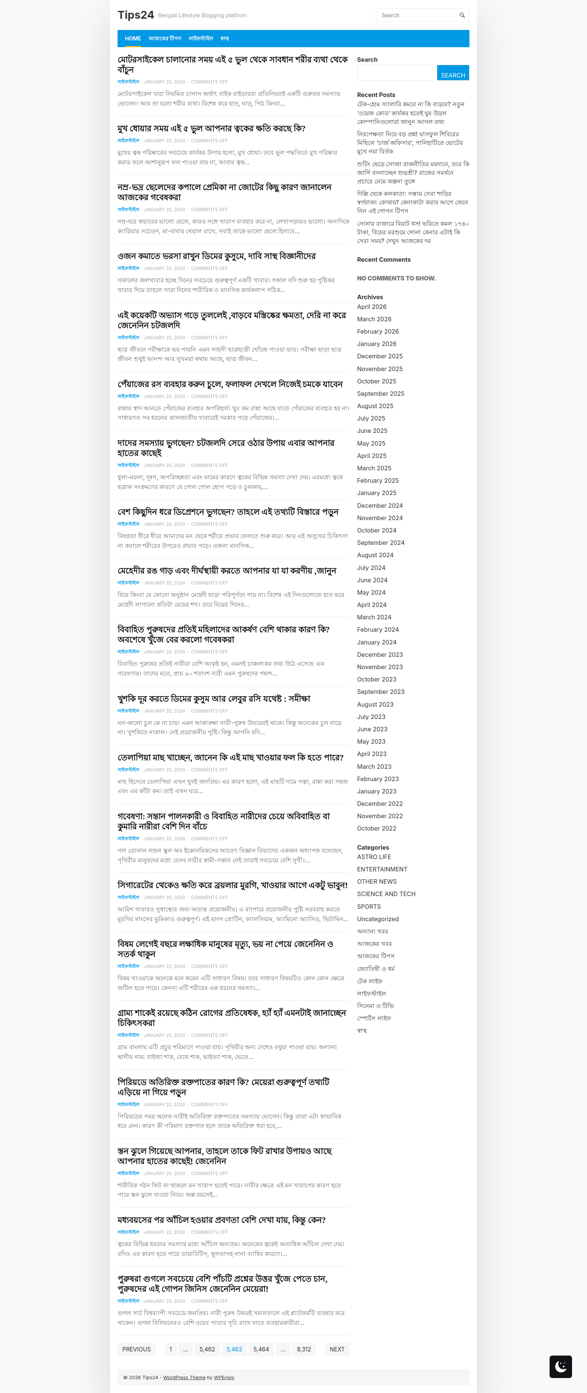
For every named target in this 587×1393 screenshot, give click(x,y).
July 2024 (371, 567)
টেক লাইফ (370, 981)
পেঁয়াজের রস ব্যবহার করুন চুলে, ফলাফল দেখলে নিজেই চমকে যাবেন (230, 384)
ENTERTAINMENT (382, 869)
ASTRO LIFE (374, 857)
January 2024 (376, 642)
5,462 (207, 1349)
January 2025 (376, 493)
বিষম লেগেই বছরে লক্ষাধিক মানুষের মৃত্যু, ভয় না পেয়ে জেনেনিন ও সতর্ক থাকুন (225, 949)
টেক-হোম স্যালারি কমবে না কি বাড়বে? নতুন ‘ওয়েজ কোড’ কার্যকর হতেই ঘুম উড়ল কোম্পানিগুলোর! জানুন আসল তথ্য (411, 112)
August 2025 (375, 406)
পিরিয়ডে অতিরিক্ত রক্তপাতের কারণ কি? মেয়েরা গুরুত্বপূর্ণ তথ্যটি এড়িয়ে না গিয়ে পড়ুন (223, 1087)
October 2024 (376, 530)
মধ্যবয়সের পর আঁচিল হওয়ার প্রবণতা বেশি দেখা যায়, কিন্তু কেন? (222, 1220)
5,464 (261, 1349)
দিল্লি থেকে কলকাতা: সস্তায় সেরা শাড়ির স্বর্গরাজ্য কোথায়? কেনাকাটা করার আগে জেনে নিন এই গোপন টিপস (412, 202)
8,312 (304, 1349)
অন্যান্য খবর (372, 931)
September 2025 (381, 393)
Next (337, 1349)
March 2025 (374, 468)
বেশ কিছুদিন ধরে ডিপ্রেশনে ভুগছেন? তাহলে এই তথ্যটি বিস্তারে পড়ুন (228, 512)
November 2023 (380, 667)
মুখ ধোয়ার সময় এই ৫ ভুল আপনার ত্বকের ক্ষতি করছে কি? (211, 128)
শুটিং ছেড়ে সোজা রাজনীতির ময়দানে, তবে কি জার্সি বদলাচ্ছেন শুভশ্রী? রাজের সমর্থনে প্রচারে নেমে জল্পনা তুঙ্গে (413, 172)
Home (133, 38)
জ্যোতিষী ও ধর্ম (376, 968)
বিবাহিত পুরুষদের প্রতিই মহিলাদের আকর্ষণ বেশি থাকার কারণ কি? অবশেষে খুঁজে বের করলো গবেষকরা (223, 634)
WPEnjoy (224, 1377)
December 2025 (380, 356)
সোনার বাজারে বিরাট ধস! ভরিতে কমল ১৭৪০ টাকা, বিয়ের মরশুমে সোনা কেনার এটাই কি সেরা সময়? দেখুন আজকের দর (413, 232)
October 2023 (376, 679)
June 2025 (372, 430)
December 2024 (380, 505)
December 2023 (380, 654)
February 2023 (378, 779)
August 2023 (375, 704)
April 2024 (372, 605)
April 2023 (372, 754)
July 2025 (371, 418)
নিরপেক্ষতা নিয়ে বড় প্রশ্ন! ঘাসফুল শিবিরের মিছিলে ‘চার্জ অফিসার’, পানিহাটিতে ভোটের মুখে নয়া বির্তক (410, 142)
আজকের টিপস (165, 38)
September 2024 (381, 542)
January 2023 (376, 791)
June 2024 (372, 580)
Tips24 (136, 14)
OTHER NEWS (377, 881)
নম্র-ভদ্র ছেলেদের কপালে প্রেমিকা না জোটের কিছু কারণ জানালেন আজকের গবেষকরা (224, 192)
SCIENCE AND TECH (386, 894)
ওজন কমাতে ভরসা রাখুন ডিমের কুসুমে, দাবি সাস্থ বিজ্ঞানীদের (217, 256)
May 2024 (371, 592)
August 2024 (375, 555)
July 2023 (371, 716)
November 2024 (380, 518)
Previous (136, 1349)
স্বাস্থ (224, 38)
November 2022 (380, 816)
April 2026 (372, 306)
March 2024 (374, 617)
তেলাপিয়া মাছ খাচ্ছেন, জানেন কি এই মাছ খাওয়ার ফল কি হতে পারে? (230, 757)
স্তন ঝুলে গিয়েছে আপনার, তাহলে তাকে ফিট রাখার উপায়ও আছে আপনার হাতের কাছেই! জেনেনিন (224, 1156)
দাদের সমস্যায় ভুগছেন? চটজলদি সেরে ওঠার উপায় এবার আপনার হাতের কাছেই (226, 448)
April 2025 (371, 455)
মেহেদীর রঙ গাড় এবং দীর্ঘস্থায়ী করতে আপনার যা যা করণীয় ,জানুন (227, 570)
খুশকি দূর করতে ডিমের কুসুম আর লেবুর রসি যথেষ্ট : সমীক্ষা (214, 699)
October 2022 (376, 828)
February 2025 (378, 480)
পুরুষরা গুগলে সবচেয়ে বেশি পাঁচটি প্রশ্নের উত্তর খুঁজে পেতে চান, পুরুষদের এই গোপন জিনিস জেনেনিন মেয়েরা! (222, 1284)
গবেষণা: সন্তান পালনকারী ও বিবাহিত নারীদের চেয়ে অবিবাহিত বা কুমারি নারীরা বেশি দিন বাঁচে (223, 821)
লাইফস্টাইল (201, 38)
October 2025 (376, 381)
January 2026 (376, 344)
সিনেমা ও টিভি (375, 1006)
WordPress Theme (184, 1377)
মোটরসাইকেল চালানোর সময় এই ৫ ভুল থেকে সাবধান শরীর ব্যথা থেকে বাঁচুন (232, 64)
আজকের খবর (374, 943)
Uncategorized (378, 919)
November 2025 (380, 369)
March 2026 (374, 319)
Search (367, 59)
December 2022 (380, 803)
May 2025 (371, 443)
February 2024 (378, 629)
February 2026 (378, 331)
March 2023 (374, 766)
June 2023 (372, 729)
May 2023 (371, 741)
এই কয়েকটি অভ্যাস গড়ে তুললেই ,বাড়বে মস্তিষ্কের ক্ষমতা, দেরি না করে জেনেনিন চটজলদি (232, 320)
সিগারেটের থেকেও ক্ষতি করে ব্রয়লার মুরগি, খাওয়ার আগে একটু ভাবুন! (233, 885)
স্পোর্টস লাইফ (374, 1018)
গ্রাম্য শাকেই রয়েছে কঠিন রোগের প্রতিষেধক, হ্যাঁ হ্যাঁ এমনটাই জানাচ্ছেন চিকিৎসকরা (232, 1018)
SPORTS (369, 906)
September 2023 (381, 691)
